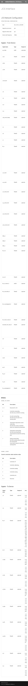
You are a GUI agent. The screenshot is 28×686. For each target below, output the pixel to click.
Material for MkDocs (10, 684)
